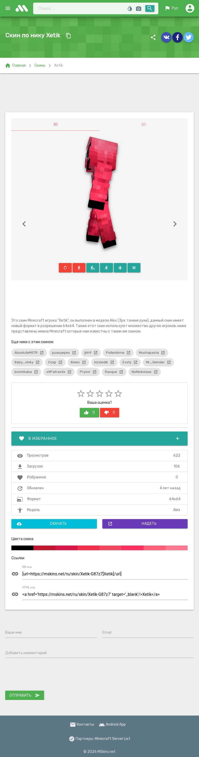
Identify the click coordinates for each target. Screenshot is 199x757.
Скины (39, 65)
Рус (171, 8)
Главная (15, 65)
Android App (112, 724)
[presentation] (44, 675)
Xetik (58, 65)
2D (143, 124)
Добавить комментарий (26, 653)
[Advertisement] (99, 92)
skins (23, 8)
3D (55, 124)
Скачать (42, 523)
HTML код (28, 587)
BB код (27, 567)
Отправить (24, 695)
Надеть (132, 523)
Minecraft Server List (112, 739)
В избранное (99, 438)
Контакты (82, 724)
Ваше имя (13, 632)
